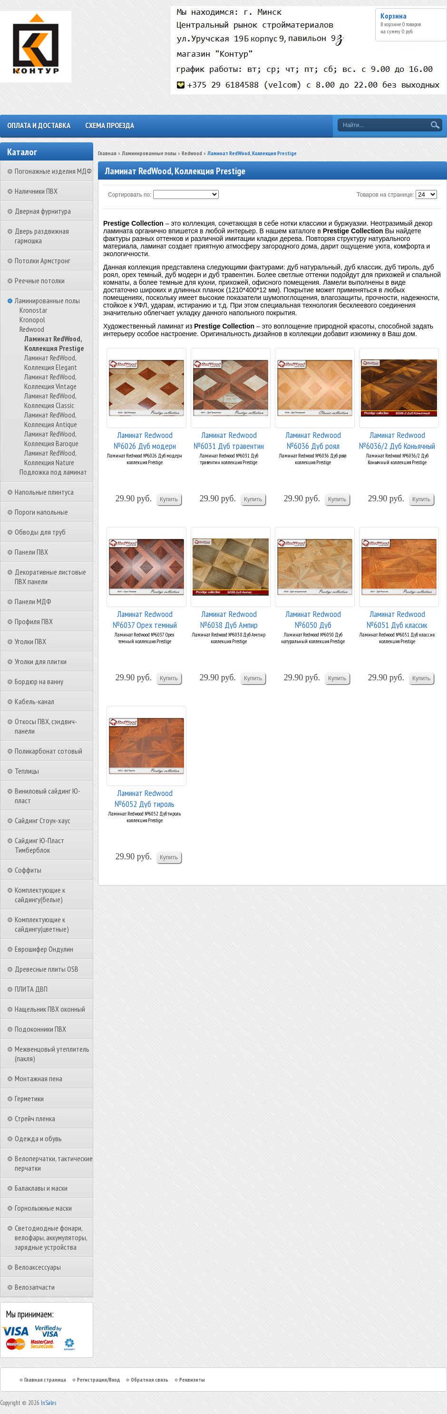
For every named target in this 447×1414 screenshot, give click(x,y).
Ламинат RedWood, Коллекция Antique (50, 419)
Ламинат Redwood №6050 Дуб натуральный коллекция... (313, 618)
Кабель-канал (34, 701)
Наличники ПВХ (36, 191)
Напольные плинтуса (44, 492)
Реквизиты (192, 1379)
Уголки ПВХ (30, 641)
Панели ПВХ (31, 552)
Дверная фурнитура (43, 211)
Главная (107, 153)
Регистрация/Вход (98, 1379)
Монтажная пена (38, 1078)
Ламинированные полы (47, 300)
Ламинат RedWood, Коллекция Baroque (51, 438)
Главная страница (45, 1379)
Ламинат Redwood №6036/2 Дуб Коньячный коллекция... (397, 439)
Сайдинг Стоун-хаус (42, 820)
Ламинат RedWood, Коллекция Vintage (50, 381)
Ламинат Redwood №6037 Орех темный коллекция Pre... (145, 618)
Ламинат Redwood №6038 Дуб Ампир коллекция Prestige (229, 618)
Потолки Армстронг (42, 260)
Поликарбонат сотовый (48, 751)
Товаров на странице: (385, 194)
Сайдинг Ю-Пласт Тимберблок (39, 845)
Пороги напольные (41, 512)
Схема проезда (109, 125)
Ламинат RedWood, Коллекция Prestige (54, 343)
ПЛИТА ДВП (31, 989)
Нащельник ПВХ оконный (50, 1009)
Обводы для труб (40, 532)
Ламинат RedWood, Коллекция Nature (50, 457)
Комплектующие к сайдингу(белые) (40, 894)
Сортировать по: (130, 194)
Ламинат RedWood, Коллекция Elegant (50, 362)
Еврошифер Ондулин (44, 949)
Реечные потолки (40, 280)
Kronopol (32, 319)
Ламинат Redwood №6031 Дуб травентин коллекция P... (229, 439)
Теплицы (27, 771)
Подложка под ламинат (53, 472)
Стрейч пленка (35, 1118)
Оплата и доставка (38, 125)
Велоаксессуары (38, 1267)
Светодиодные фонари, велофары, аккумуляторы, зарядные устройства (51, 1237)
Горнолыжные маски (43, 1208)
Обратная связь (149, 1379)
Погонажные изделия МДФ (53, 171)
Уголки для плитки (41, 661)
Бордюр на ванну (39, 681)
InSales (48, 1403)
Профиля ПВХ (34, 621)
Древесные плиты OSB (46, 969)
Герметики (29, 1098)
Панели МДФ (33, 601)
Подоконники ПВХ (40, 1029)
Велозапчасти (35, 1287)
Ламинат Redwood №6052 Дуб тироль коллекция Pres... (145, 797)
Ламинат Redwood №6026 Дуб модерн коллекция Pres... (145, 439)
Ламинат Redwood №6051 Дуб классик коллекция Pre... (397, 618)
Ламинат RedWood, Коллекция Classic (50, 400)
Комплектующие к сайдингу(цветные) (42, 924)
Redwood (31, 329)
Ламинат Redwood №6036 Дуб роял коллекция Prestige (313, 439)
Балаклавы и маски (41, 1188)
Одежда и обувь (38, 1138)
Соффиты (28, 870)
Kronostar (33, 310)
